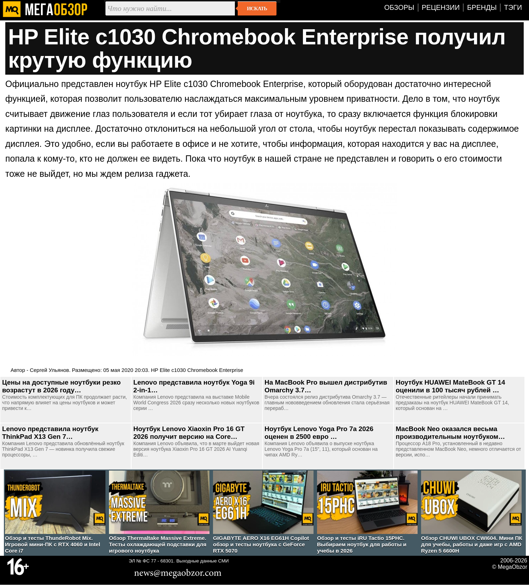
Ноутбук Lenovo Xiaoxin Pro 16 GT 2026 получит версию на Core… (189, 432)
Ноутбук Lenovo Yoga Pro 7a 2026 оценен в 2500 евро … (318, 432)
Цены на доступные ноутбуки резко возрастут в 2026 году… (61, 386)
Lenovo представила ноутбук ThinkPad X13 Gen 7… (50, 432)
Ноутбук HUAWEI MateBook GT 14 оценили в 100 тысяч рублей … (450, 386)
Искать (257, 8)
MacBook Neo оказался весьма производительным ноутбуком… (450, 432)
